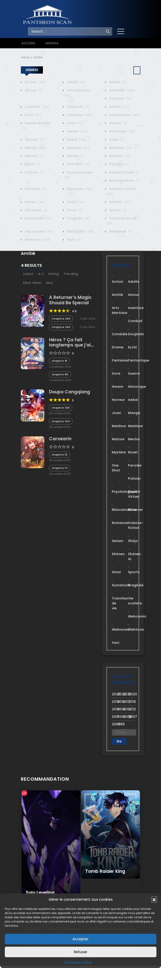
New (49, 282)
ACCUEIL (28, 43)
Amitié (38, 57)
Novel (32, 164)
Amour (33, 90)
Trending (71, 273)
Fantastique (124, 115)
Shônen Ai (36, 210)
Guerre (118, 123)
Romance (79, 188)
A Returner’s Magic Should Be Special (70, 300)
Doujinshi (77, 106)
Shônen (120, 202)
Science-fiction (135, 525)
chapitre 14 (59, 468)
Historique (122, 131)
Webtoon (37, 239)
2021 (125, 694)
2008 (125, 716)
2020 (131, 694)
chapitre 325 (61, 408)
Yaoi (73, 239)
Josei (116, 139)
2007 (131, 716)
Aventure (122, 90)
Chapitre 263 (61, 327)
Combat (120, 98)
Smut (74, 210)
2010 (120, 716)
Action (35, 82)
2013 (125, 709)
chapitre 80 (60, 374)
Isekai (75, 139)
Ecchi (32, 115)
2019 (114, 701)
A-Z (41, 273)
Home (25, 57)
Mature (34, 156)
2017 (125, 701)
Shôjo (75, 202)
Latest (28, 273)
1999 (120, 724)
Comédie (37, 106)
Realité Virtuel (124, 172)
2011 (114, 716)
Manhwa (120, 147)
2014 (120, 709)
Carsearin (60, 439)
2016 (131, 701)
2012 (131, 709)
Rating (54, 273)
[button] (154, 899)
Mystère (120, 156)
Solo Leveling (40, 892)
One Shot (77, 164)
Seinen (34, 202)
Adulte (75, 82)
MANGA (52, 43)
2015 (114, 709)
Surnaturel (38, 218)
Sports (117, 210)
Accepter (80, 939)
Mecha (75, 156)
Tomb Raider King (105, 871)
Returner (35, 188)
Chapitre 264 (61, 318)
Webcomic (80, 231)
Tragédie (78, 218)
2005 (114, 724)
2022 (120, 694)
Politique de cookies (78, 962)
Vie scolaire (38, 231)
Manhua (78, 147)
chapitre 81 (59, 361)
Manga (35, 147)
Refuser (80, 951)
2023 (114, 694)
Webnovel (120, 231)
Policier (34, 172)
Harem (76, 131)
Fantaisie (79, 115)
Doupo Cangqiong (69, 392)
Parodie (119, 164)
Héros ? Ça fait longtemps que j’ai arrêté (70, 345)
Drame (119, 106)
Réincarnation (124, 180)
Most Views (32, 282)
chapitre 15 (59, 454)
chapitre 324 (61, 421)
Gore (74, 123)
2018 (120, 701)
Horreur (34, 139)
